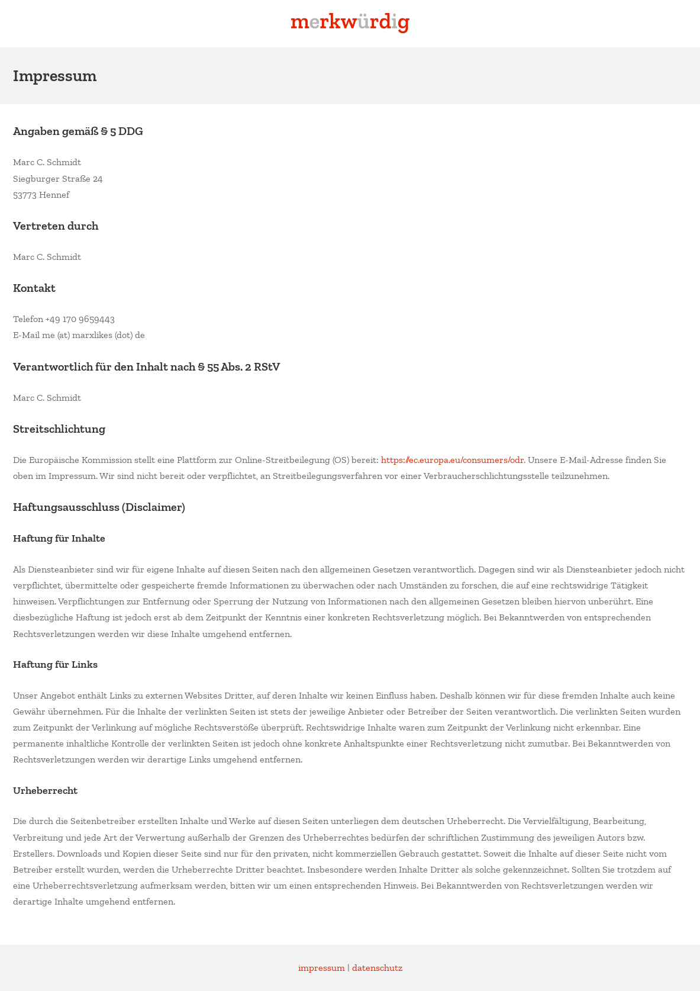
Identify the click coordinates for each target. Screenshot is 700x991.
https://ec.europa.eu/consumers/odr (452, 459)
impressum (321, 967)
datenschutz (377, 967)
